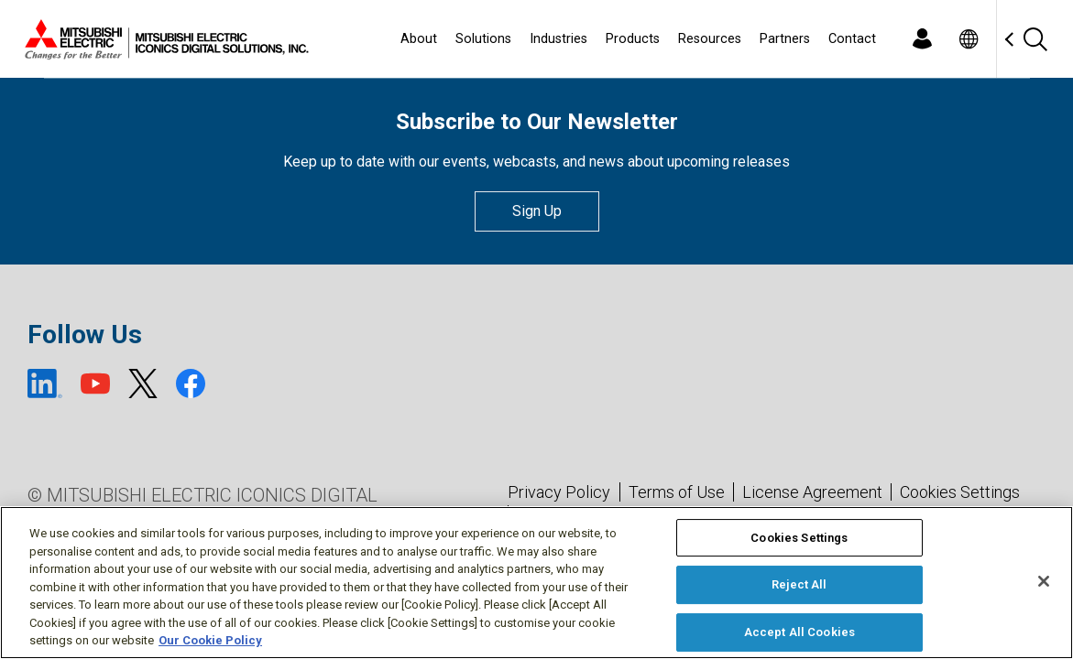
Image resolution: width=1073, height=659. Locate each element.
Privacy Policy (559, 492)
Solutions (483, 39)
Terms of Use (677, 492)
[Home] (163, 39)
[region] (536, 582)
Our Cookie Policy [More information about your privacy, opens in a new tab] (210, 640)
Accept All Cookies (799, 632)
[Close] (1044, 581)
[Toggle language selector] (968, 39)
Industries (558, 39)
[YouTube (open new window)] (95, 383)
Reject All (799, 584)
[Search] (1034, 39)
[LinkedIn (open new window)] (44, 383)
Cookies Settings (960, 492)
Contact (852, 39)
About (418, 39)
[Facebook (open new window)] (190, 383)
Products (633, 39)
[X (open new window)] (143, 383)
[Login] (921, 39)
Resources (709, 39)
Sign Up (537, 211)
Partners (785, 39)
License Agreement (812, 492)
